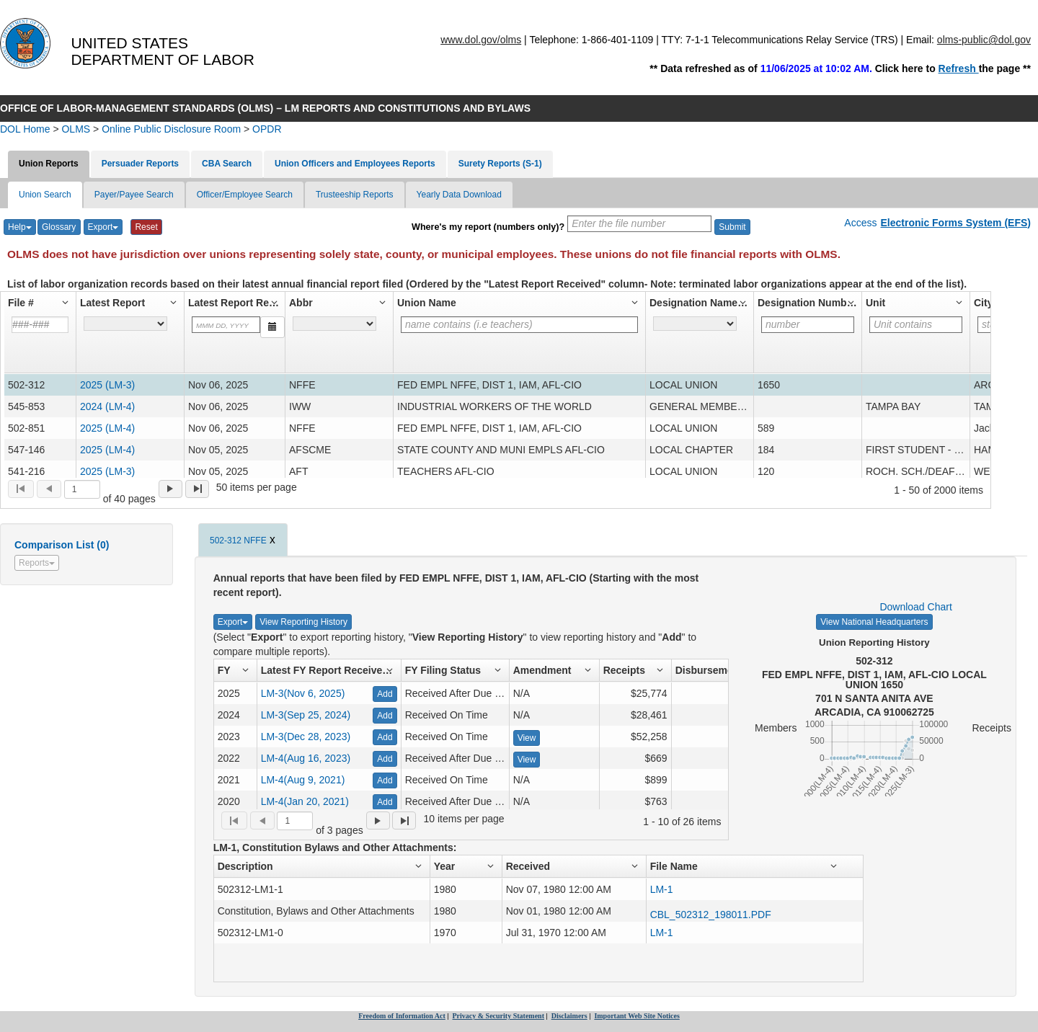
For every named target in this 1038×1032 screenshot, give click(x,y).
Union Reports (49, 164)
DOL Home (25, 129)
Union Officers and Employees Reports (355, 164)
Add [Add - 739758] (384, 802)
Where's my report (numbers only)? (488, 227)
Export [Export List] (103, 227)
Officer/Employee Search (245, 195)
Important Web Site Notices (636, 1016)
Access (860, 222)
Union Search (45, 195)
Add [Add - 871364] (384, 759)
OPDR (266, 129)
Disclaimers (569, 1016)
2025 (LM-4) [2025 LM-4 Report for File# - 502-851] (107, 428)
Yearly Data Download (459, 195)
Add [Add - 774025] (384, 780)
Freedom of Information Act (401, 1016)
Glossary (59, 227)
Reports (37, 563)
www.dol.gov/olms (480, 39)
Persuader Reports (140, 164)
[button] (40, 302)
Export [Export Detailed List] (233, 622)
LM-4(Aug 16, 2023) (306, 758)
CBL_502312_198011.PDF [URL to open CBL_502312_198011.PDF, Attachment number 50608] (710, 914)
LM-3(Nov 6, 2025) (303, 693)
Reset (146, 227)
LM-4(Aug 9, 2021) (303, 780)
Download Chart (915, 607)
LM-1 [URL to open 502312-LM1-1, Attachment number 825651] (661, 889)
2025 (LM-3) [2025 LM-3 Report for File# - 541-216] (107, 471)
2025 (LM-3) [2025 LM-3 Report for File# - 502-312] (107, 385)
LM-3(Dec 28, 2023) (306, 736)
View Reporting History (303, 622)
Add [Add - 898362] (384, 716)
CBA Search (227, 164)
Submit (732, 227)
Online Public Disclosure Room (171, 129)
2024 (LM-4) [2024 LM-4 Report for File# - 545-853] (107, 406)
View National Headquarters (874, 622)
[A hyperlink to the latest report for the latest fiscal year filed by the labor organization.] (125, 323)
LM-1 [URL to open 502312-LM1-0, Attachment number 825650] (661, 932)
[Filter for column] (226, 324)
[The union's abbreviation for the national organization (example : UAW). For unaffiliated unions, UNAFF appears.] (334, 323)
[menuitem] (21, 489)
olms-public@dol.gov (984, 39)
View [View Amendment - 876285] (527, 738)
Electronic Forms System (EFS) (955, 222)
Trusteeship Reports (355, 195)
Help (20, 227)
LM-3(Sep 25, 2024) (306, 715)
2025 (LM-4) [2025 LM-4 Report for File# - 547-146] (107, 449)
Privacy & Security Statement (498, 1016)
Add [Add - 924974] (384, 694)
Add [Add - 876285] (384, 737)
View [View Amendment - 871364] (527, 760)
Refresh (959, 68)
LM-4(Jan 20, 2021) (305, 801)
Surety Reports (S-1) (500, 164)
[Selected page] (82, 489)
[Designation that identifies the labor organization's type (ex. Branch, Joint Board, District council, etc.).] (695, 323)
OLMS (75, 129)
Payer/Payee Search (134, 195)
